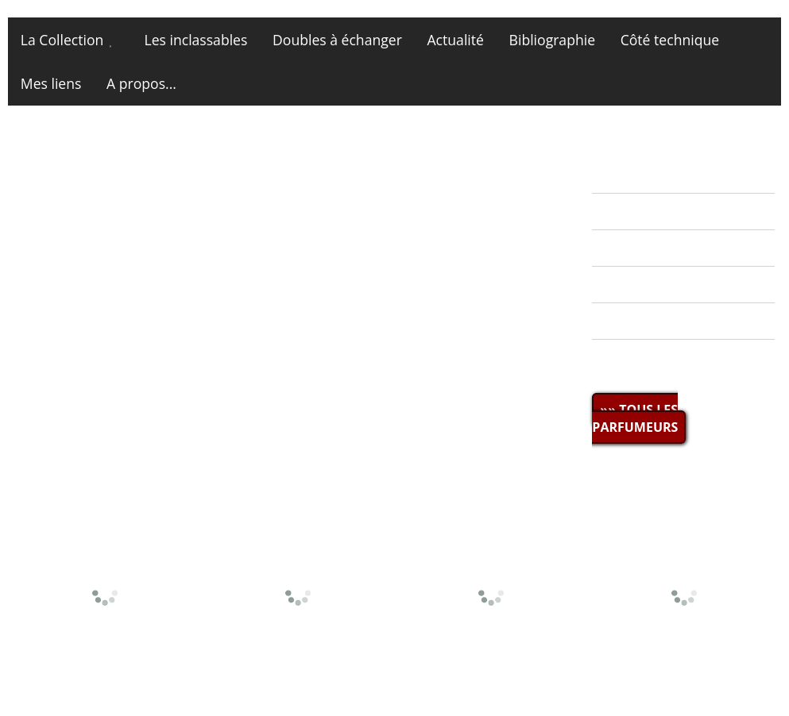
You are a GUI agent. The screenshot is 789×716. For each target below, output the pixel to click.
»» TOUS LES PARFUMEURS (635, 418)
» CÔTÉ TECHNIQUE (664, 321)
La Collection (62, 39)
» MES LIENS (640, 358)
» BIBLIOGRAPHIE (657, 284)
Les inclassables (195, 39)
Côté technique (670, 39)
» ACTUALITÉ (642, 174)
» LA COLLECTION (658, 211)
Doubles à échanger (337, 39)
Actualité (455, 39)
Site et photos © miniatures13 (687, 682)
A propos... (141, 83)
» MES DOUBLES (653, 247)
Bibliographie (552, 39)
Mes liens (51, 83)
